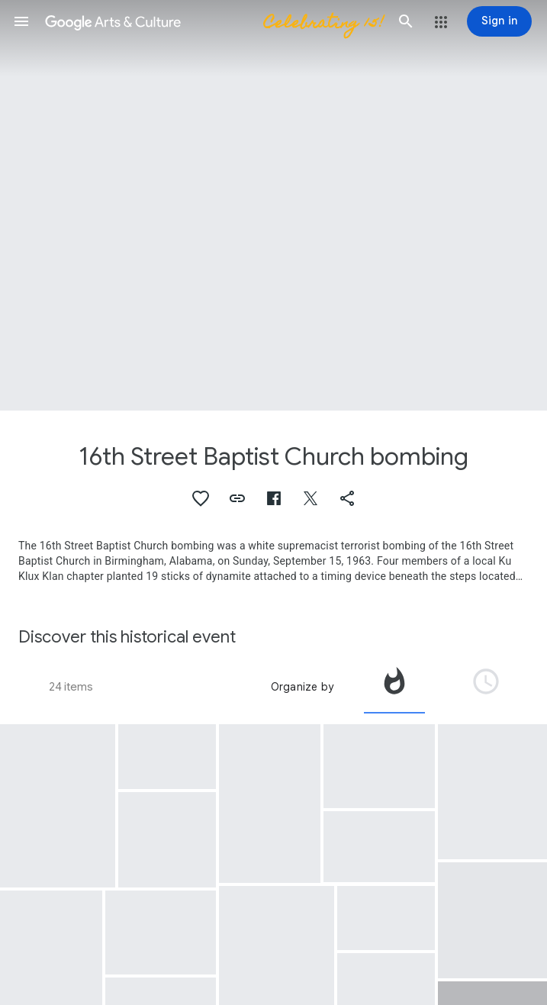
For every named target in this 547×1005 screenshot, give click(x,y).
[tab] (394, 686)
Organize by (302, 687)
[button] (21, 21)
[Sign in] (499, 21)
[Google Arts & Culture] (214, 21)
